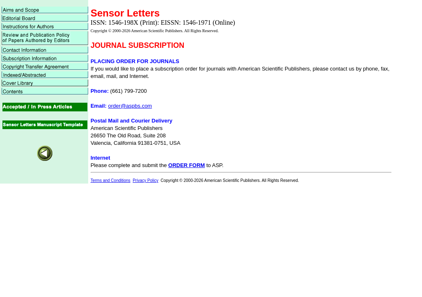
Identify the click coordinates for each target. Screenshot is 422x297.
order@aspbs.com (130, 106)
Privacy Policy (145, 180)
